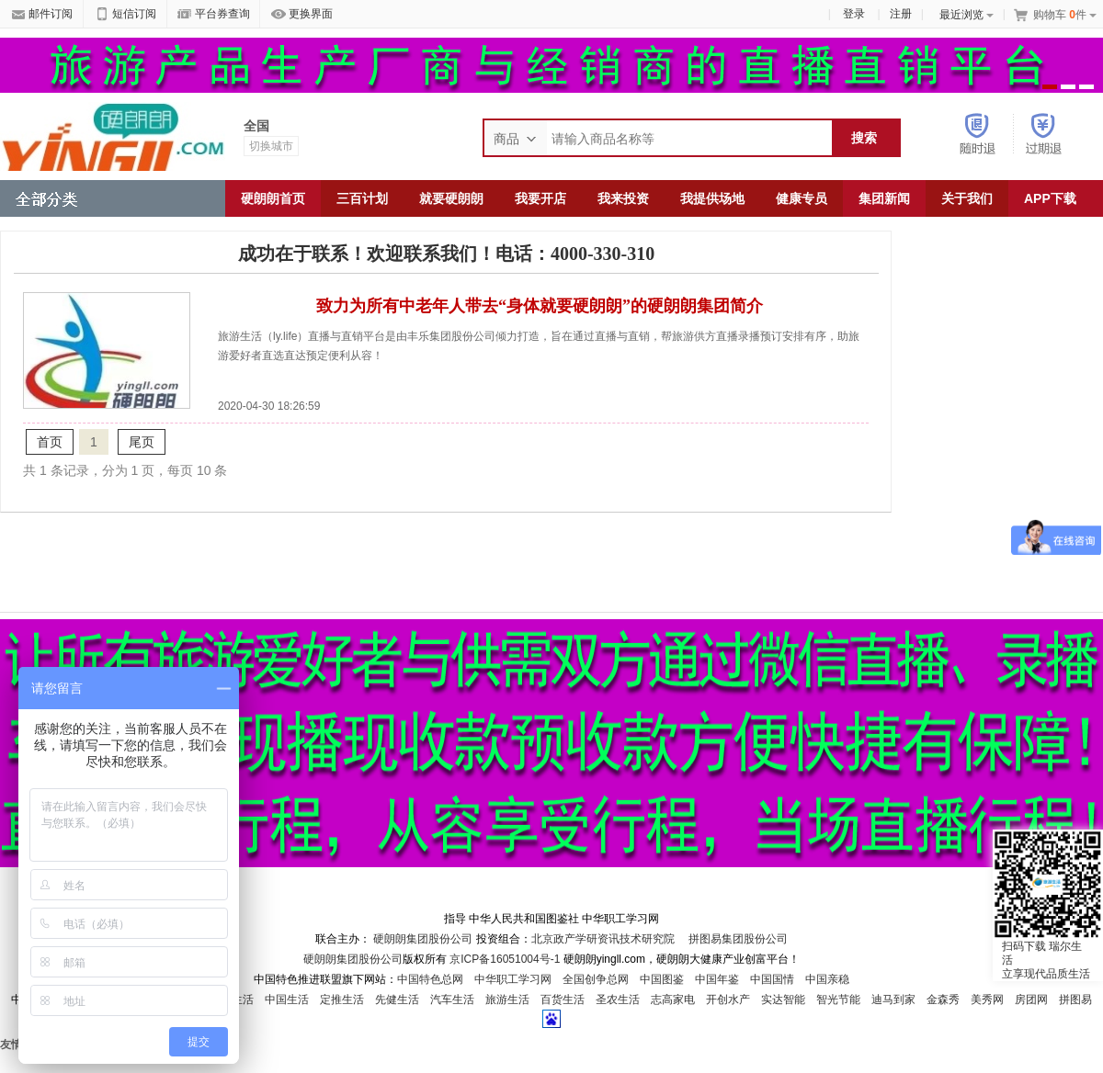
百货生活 (562, 999)
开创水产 (728, 999)
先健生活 (397, 999)
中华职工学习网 (513, 979)
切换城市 (271, 146)
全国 (256, 126)
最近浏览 (966, 14)
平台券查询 (213, 14)
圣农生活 (618, 999)
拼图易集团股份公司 (737, 938)
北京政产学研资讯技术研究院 (603, 938)
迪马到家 (893, 999)
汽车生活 (452, 999)
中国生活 (287, 999)
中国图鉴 (662, 979)
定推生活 (342, 999)
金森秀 (943, 999)
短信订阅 (125, 14)
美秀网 (987, 999)
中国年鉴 (717, 979)
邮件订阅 (42, 14)
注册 (901, 13)
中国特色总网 (430, 979)
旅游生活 (507, 999)
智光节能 (838, 999)
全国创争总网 (596, 979)
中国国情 (772, 979)
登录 (854, 13)
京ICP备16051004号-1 (506, 959)
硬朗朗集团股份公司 (422, 938)
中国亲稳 (827, 979)
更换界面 (302, 14)
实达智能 (783, 999)
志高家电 (673, 999)
